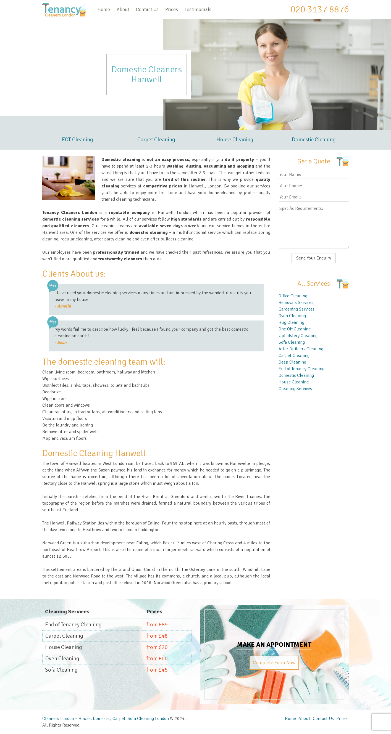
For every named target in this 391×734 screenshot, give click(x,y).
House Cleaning (234, 139)
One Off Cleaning (295, 329)
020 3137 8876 (319, 9)
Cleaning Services (295, 388)
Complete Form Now (274, 662)
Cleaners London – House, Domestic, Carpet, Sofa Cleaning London (105, 718)
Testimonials (198, 9)
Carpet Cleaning (156, 139)
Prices (171, 9)
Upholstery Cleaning (298, 335)
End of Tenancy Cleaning (301, 369)
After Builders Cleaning (301, 349)
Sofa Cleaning (292, 342)
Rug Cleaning (291, 322)
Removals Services (296, 302)
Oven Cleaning (292, 316)
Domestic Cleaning (314, 139)
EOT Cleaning (77, 139)
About (123, 9)
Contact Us (147, 9)
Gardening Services (296, 309)
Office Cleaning (293, 296)
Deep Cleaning (292, 362)
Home (104, 9)
